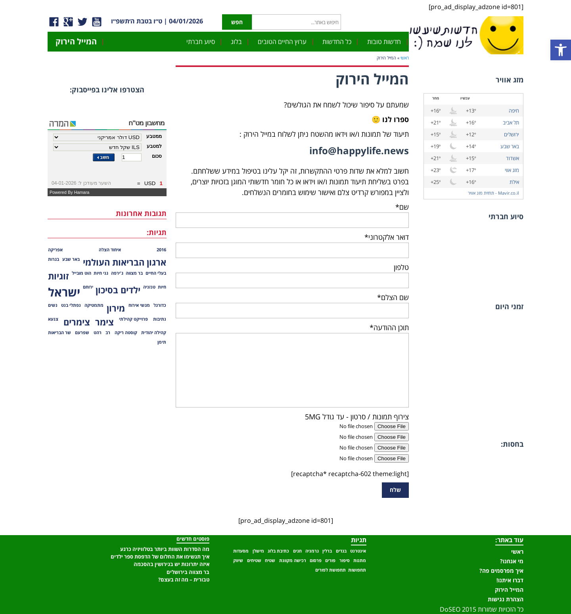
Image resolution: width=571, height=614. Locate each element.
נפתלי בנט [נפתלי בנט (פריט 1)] (71, 305)
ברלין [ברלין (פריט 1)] (327, 551)
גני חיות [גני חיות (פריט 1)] (101, 273)
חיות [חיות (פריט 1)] (162, 287)
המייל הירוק (76, 41)
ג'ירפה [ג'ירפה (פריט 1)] (117, 273)
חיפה (514, 110)
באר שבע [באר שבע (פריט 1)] (71, 259)
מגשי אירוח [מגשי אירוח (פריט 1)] (139, 305)
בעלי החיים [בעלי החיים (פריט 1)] (156, 273)
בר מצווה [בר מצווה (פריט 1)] (134, 273)
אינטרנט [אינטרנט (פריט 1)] (358, 551)
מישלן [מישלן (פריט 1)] (258, 551)
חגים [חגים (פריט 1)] (297, 551)
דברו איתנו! (509, 580)
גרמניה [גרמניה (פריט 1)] (312, 551)
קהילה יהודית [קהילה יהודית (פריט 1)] (153, 332)
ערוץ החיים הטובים (282, 41)
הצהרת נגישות (505, 599)
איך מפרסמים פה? (501, 570)
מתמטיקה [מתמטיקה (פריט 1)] (93, 305)
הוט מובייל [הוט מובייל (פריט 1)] (81, 273)
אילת (514, 182)
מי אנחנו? (511, 561)
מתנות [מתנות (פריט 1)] (359, 560)
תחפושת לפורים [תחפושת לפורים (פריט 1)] (330, 570)
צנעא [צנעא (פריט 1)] (53, 319)
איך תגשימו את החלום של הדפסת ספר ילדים (160, 556)
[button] (560, 50)
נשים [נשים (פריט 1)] (52, 305)
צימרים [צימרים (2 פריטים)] (76, 322)
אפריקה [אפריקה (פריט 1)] (55, 249)
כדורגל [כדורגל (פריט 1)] (159, 305)
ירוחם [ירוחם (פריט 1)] (88, 287)
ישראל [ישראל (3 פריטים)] (64, 292)
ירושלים (511, 134)
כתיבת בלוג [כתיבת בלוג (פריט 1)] (278, 551)
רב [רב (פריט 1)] (107, 332)
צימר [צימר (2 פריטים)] (104, 322)
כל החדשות (336, 41)
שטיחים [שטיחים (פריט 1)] (254, 560)
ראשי (404, 58)
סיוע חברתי (200, 41)
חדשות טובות (384, 41)
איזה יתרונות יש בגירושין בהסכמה (171, 564)
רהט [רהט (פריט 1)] (98, 332)
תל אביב (511, 122)
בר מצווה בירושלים (188, 572)
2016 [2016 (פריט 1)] (161, 249)
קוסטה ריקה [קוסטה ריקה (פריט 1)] (126, 332)
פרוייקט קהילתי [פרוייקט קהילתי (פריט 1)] (133, 319)
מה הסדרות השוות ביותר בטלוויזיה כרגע (164, 549)
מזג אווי (512, 170)
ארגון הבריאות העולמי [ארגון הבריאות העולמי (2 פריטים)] (124, 262)
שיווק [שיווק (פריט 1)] (238, 560)
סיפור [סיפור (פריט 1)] (344, 560)
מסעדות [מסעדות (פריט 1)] (241, 551)
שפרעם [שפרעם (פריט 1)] (82, 332)
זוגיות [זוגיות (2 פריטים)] (58, 276)
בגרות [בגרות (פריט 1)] (53, 259)
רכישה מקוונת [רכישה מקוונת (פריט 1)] (292, 560)
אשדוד (512, 158)
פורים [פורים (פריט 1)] (330, 560)
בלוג (236, 41)
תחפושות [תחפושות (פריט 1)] (357, 570)
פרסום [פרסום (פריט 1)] (316, 560)
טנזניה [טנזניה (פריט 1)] (149, 287)
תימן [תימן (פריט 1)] (161, 342)
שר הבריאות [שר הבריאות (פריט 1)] (59, 332)
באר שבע (509, 146)
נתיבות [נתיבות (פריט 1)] (159, 319)
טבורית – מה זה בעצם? (183, 579)
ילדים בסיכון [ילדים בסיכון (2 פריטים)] (118, 290)
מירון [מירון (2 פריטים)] (116, 308)
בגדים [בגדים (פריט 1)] (341, 551)
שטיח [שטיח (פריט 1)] (270, 560)
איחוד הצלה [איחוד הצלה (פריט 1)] (110, 249)
